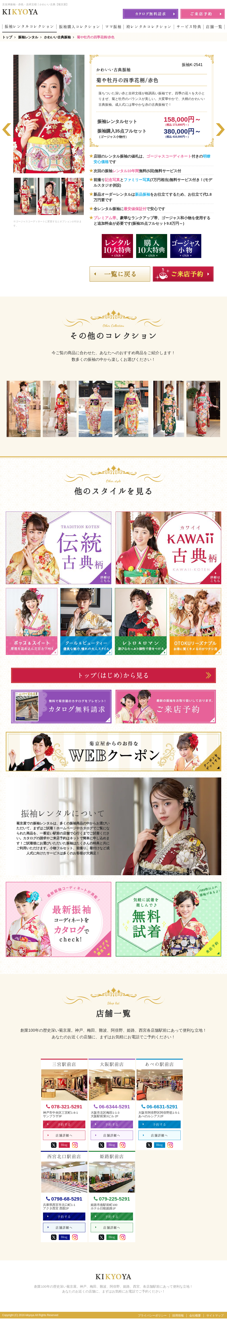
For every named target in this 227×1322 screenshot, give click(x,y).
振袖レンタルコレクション (29, 26)
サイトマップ (215, 1319)
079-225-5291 (112, 1200)
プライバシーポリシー (152, 1319)
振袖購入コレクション (79, 27)
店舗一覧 (214, 27)
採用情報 (178, 1319)
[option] (48, 114)
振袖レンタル (28, 37)
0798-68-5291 (64, 1200)
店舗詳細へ (60, 1137)
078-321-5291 (64, 1106)
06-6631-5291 (159, 1106)
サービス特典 (188, 27)
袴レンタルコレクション (149, 27)
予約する (59, 1125)
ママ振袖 (113, 27)
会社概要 (195, 1319)
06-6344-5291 (112, 1106)
